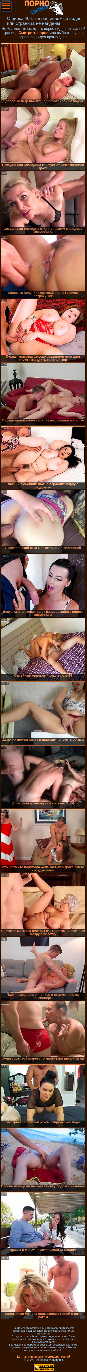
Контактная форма (30, 1356)
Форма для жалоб (57, 1356)
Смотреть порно (34, 33)
